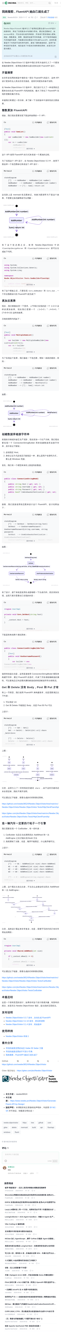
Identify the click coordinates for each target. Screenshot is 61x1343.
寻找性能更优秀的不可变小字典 (19, 1052)
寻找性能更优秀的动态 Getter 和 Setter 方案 (24, 1048)
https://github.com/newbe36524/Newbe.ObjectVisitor (24, 1064)
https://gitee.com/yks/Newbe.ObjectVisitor (34, 1071)
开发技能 (50, 17)
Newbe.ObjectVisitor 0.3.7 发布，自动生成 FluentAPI (28, 1018)
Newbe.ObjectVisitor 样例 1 (17, 1036)
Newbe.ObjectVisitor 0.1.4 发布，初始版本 (24, 1024)
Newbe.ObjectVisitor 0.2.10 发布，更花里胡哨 (25, 1021)
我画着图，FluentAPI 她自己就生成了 (22, 1055)
